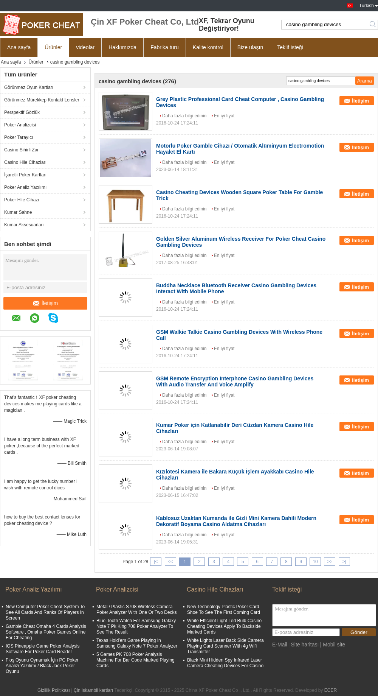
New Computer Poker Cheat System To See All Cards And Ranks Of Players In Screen (45, 612)
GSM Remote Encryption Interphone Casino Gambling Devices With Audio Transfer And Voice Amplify (234, 381)
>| (344, 561)
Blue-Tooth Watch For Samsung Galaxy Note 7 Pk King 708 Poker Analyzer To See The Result (136, 626)
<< (170, 561)
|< (156, 561)
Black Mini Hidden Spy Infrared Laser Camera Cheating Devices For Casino (225, 662)
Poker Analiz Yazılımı (25, 187)
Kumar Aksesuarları (24, 224)
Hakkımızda (122, 47)
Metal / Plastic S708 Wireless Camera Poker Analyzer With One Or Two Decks (136, 609)
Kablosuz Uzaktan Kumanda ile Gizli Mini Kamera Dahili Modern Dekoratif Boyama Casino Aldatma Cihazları (236, 521)
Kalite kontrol (208, 47)
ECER (330, 690)
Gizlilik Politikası (53, 690)
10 (315, 561)
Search (373, 25)
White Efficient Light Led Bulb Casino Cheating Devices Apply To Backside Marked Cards (224, 626)
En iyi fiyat (224, 115)
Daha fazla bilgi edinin (184, 115)
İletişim (45, 303)
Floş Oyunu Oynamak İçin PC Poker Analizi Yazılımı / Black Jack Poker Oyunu (42, 665)
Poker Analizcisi (20, 125)
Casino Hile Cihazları (25, 162)
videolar (85, 47)
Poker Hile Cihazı (21, 199)
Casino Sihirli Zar (21, 150)
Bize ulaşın (250, 47)
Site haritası (305, 645)
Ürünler (53, 47)
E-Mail (279, 645)
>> (329, 561)
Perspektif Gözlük (22, 112)
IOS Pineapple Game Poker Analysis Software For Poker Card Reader (42, 648)
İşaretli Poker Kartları (25, 175)
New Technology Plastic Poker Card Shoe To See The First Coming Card (223, 609)
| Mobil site (332, 645)
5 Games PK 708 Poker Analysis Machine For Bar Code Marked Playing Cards (135, 660)
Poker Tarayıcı (18, 137)
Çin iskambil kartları (93, 690)
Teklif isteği (290, 47)
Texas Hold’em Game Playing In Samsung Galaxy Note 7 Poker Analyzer (136, 643)
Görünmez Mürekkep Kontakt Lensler (41, 100)
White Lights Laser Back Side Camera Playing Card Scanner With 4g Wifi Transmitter (225, 646)
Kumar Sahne (18, 212)
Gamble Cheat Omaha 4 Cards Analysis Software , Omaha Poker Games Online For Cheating (46, 632)
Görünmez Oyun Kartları (28, 87)
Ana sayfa (19, 47)
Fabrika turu (164, 47)
